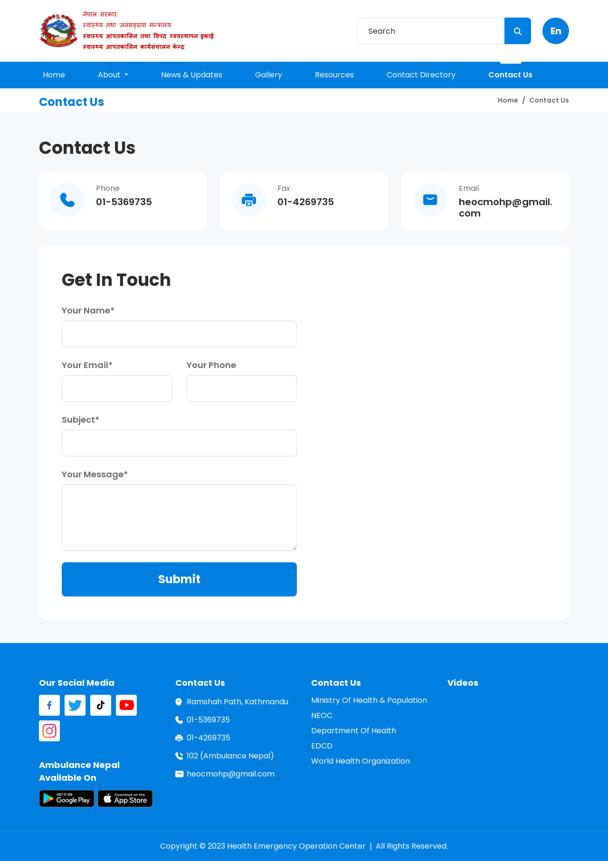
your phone (211, 365)
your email (85, 365)
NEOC (321, 715)
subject (78, 420)
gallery (268, 74)
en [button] (556, 31)
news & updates (191, 74)
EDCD (321, 745)
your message (93, 474)
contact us (510, 74)
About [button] (110, 74)
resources (334, 74)
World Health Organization (360, 761)
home (54, 74)
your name (86, 310)
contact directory (421, 74)
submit (179, 579)
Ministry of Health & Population (369, 700)
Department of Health (353, 730)
